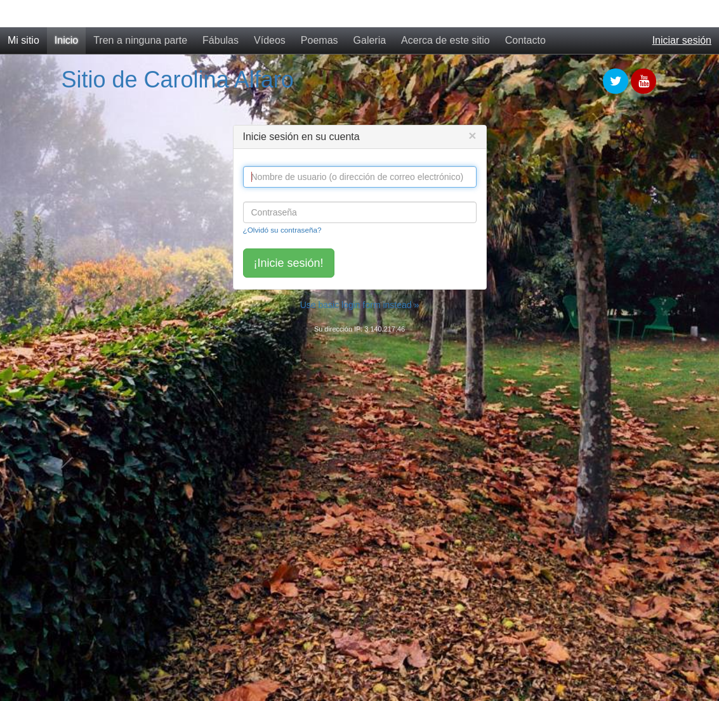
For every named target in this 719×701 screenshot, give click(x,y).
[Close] (472, 135)
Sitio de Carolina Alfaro (178, 80)
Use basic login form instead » (359, 305)
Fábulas (220, 40)
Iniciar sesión (681, 40)
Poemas (319, 40)
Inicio (66, 40)
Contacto (525, 40)
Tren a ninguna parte (140, 40)
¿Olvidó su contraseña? (282, 230)
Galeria (369, 40)
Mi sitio (23, 40)
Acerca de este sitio (445, 40)
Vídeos (270, 40)
